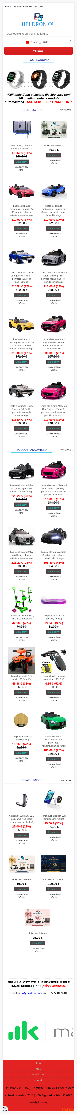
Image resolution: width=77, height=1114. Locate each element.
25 (38, 86)
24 (35, 86)
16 (59, 82)
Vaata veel (66, 110)
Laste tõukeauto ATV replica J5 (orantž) (21, 677)
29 (52, 86)
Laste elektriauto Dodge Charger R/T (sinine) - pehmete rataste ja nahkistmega (21, 277)
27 (45, 86)
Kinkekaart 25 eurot (38, 933)
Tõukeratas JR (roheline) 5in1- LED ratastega (21, 617)
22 (28, 86)
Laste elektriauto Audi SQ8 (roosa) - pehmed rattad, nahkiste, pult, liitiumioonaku (54, 344)
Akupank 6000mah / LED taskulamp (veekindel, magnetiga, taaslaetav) (21, 818)
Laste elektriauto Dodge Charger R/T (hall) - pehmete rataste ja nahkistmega (21, 411)
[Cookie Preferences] (5, 1109)
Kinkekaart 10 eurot (21, 879)
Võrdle (21, 170)
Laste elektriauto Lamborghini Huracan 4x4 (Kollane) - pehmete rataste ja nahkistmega (21, 344)
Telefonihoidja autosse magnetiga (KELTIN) (54, 677)
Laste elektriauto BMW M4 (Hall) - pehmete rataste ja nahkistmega (21, 555)
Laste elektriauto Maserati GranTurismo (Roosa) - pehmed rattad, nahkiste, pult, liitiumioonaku (54, 411)
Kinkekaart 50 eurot (54, 145)
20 (21, 86)
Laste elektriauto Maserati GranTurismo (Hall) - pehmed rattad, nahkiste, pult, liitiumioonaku (54, 277)
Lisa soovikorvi (21, 167)
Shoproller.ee (68, 1109)
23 (31, 86)
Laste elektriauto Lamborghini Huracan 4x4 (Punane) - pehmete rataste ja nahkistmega (21, 211)
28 (49, 86)
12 (45, 82)
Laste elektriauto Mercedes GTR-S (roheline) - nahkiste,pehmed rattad (54, 741)
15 (56, 82)
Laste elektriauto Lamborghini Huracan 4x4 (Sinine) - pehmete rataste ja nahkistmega (54, 211)
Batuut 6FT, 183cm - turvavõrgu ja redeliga (21, 147)
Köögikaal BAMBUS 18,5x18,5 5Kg (21, 738)
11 (42, 82)
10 (38, 82)
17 (63, 82)
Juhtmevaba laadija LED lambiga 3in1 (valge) (53, 817)
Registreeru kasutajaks (33, 6)
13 (49, 82)
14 (52, 82)
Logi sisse (17, 6)
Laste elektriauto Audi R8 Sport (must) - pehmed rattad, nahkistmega (53, 555)
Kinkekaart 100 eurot (53, 879)
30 (56, 86)
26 (42, 86)
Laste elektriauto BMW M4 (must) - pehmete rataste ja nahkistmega (21, 488)
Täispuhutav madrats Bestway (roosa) (53, 617)
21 (24, 86)
